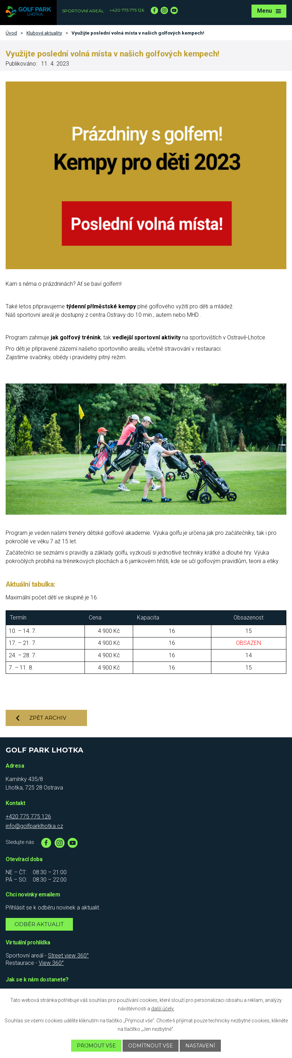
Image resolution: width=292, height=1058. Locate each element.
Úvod (11, 33)
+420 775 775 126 (127, 10)
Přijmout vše (96, 1045)
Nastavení (200, 1045)
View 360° (51, 963)
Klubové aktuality (44, 33)
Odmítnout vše (150, 1045)
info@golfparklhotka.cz (34, 826)
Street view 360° (68, 955)
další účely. (162, 1008)
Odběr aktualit (39, 924)
